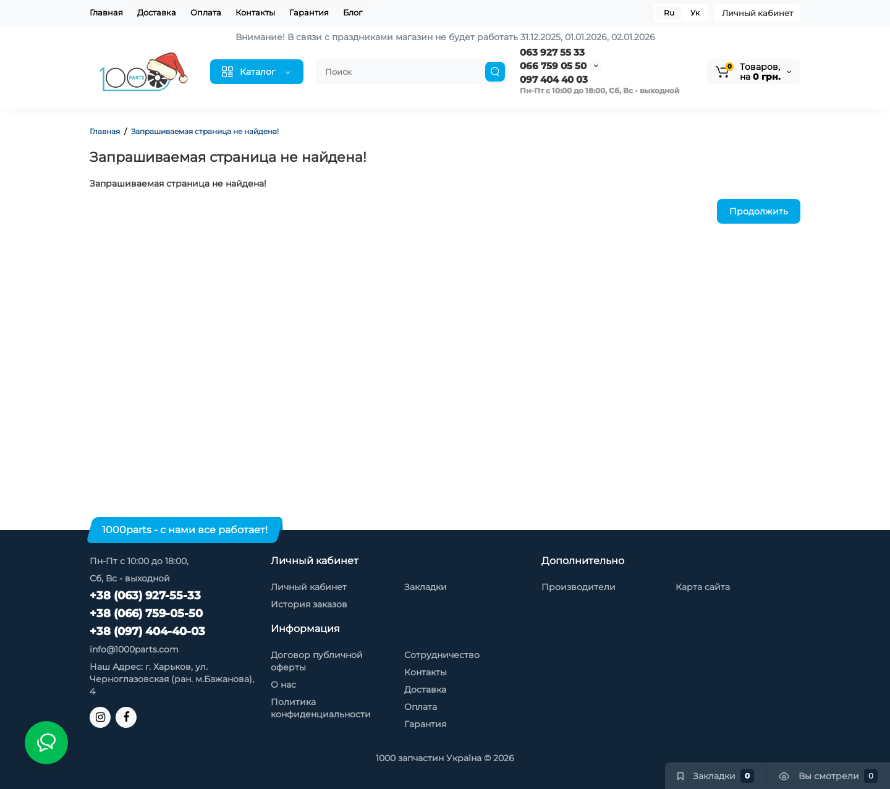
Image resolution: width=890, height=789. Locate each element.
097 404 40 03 (554, 79)
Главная (106, 12)
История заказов (309, 604)
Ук (695, 12)
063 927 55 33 (552, 52)
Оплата (205, 12)
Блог (352, 12)
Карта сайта (703, 587)
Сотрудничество (442, 654)
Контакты (255, 12)
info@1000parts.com (134, 649)
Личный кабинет (757, 13)
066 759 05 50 (553, 66)
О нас (283, 684)
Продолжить (758, 211)
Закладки (425, 587)
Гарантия (309, 12)
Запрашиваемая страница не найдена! (205, 131)
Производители (578, 587)
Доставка (156, 12)
